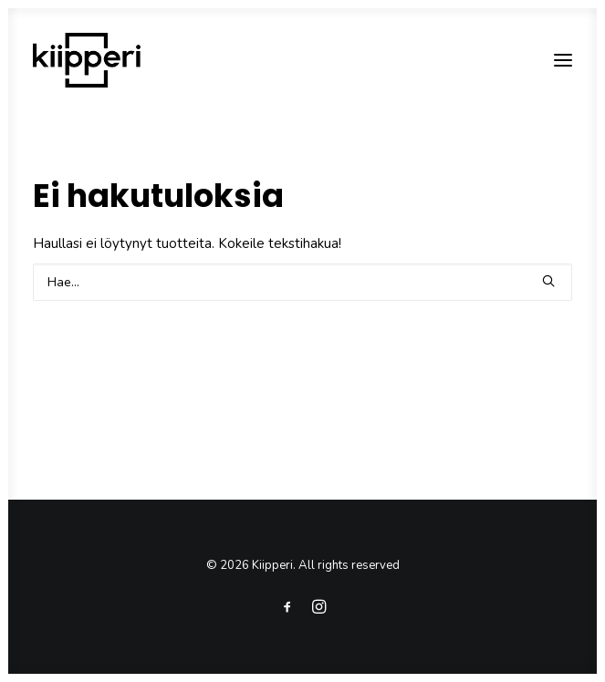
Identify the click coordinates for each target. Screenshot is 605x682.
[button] (563, 60)
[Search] (302, 282)
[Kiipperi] (87, 60)
